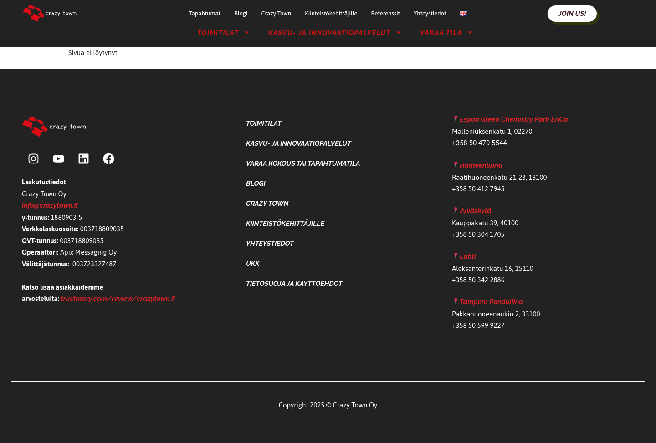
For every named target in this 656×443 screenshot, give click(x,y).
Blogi (240, 13)
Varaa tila (446, 32)
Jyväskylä (475, 211)
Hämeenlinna (481, 165)
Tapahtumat (204, 13)
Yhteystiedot (430, 13)
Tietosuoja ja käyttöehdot (294, 284)
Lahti (468, 256)
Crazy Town (276, 13)
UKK (253, 264)
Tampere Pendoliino (491, 302)
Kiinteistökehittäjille (331, 13)
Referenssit (385, 13)
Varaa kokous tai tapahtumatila (303, 163)
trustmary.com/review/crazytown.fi (118, 299)
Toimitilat (223, 32)
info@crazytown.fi (50, 205)
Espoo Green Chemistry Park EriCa (514, 119)
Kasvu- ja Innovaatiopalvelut (335, 32)
